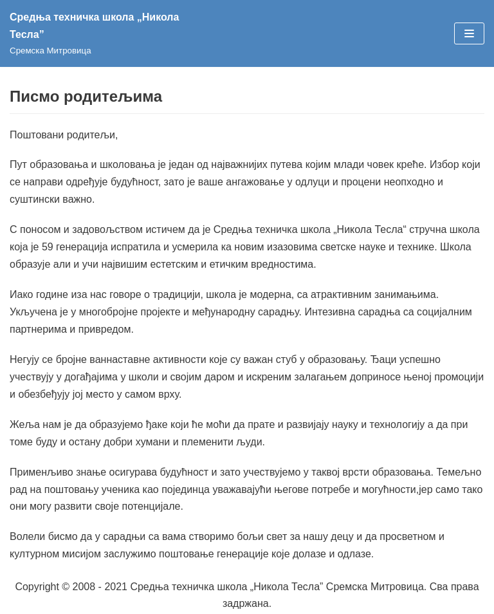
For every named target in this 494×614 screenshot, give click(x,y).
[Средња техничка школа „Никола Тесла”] (112, 33)
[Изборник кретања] (469, 33)
